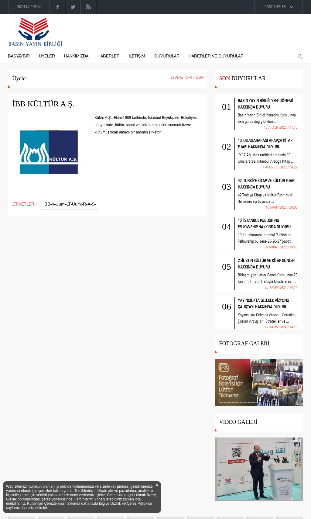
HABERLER (108, 56)
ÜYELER (47, 56)
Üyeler (19, 78)
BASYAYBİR (19, 56)
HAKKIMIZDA (76, 56)
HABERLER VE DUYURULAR (216, 56)
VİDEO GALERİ (238, 422)
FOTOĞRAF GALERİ (244, 344)
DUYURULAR (166, 56)
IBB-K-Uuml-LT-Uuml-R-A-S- (69, 204)
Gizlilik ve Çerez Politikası (131, 503)
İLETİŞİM (137, 56)
